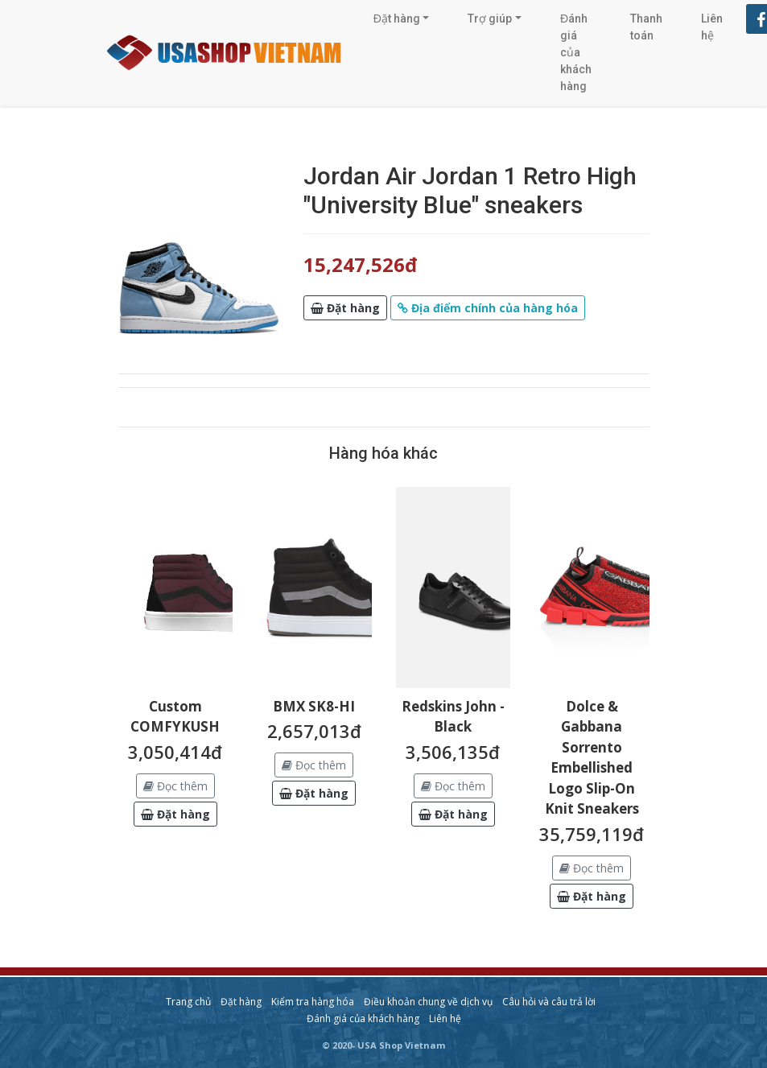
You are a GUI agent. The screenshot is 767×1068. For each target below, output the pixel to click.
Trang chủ (188, 1001)
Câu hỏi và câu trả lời (549, 1001)
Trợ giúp (490, 18)
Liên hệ (712, 27)
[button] (345, 307)
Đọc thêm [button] (175, 786)
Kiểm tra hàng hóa (312, 1001)
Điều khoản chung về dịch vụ (428, 1001)
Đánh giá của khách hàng (576, 52)
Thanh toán (646, 27)
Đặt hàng (396, 18)
